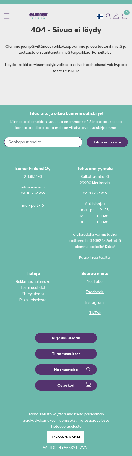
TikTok (95, 313)
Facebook (95, 292)
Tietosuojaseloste (66, 426)
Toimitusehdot (32, 287)
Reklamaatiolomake (33, 281)
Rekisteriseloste (33, 300)
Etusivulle (71, 71)
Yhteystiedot (33, 294)
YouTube (95, 281)
